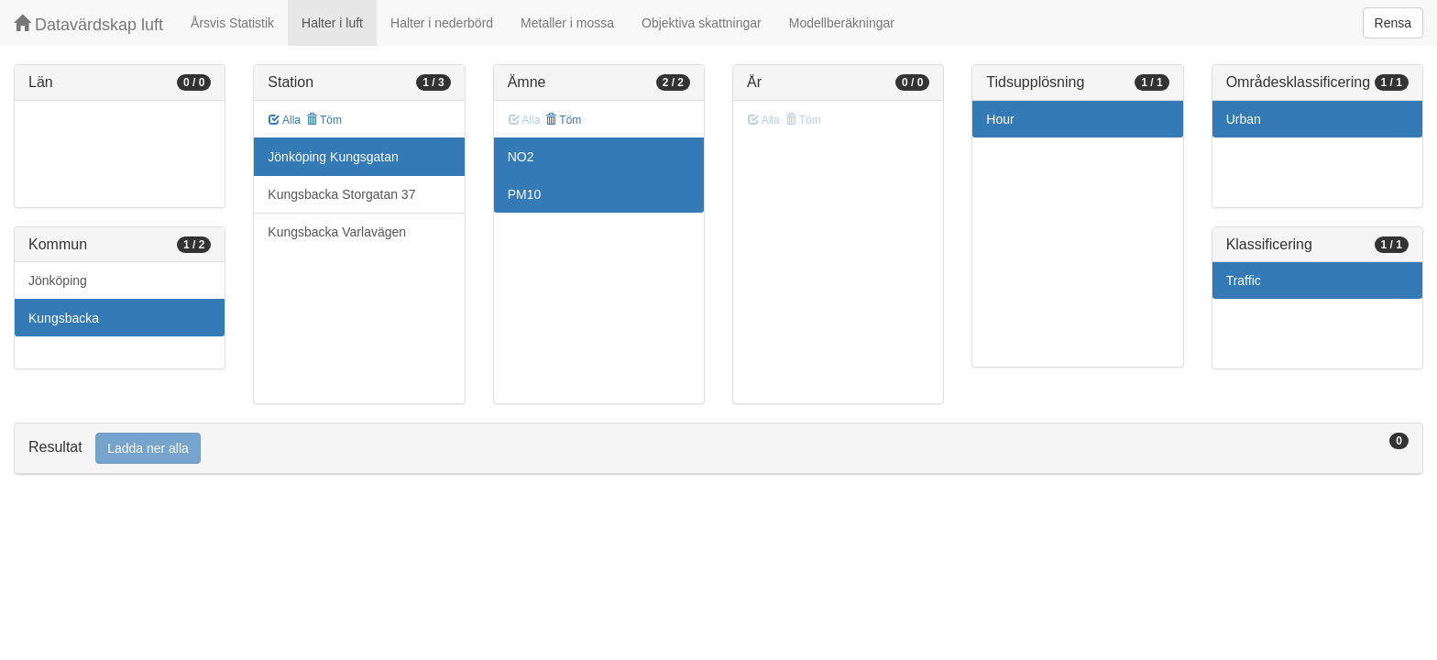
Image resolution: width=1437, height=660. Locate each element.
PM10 (525, 194)
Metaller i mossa (567, 23)
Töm (324, 120)
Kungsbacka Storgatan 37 (341, 194)
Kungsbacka (63, 318)
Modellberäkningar (841, 23)
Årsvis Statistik (232, 23)
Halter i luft (332, 23)
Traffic (1243, 280)
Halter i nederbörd (441, 23)
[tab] (718, 449)
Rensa (1393, 23)
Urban (1243, 119)
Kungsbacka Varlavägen (337, 232)
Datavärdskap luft (88, 24)
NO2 (521, 156)
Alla (285, 120)
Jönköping (57, 280)
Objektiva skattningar (702, 23)
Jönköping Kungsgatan (333, 156)
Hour (1000, 119)
